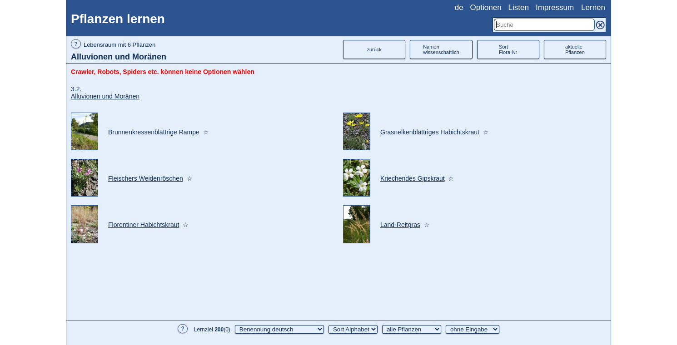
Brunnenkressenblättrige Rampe (153, 132)
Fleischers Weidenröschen (145, 178)
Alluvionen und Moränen (105, 96)
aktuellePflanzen (575, 49)
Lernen (593, 7)
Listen (518, 7)
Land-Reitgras (400, 224)
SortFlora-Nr (508, 49)
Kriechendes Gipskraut (412, 178)
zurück (374, 49)
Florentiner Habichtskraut (143, 224)
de (459, 7)
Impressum (555, 7)
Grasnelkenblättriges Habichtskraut (429, 132)
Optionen (486, 7)
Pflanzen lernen (118, 19)
